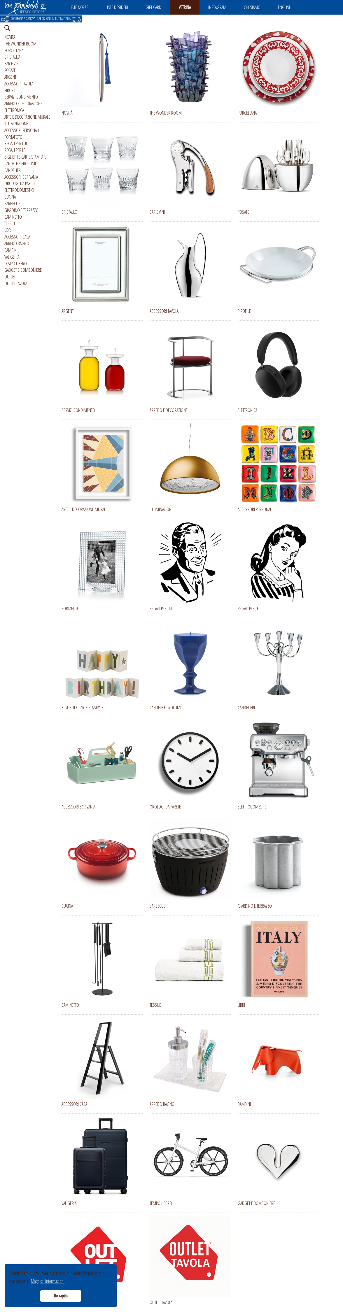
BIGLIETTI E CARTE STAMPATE (25, 157)
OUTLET (9, 276)
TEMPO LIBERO (15, 263)
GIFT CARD (153, 7)
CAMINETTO (13, 217)
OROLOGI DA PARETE (20, 183)
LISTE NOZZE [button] (78, 7)
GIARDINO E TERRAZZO (21, 210)
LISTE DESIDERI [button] (117, 7)
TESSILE (10, 223)
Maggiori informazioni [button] (47, 1281)
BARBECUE (12, 203)
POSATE (10, 70)
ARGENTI (10, 77)
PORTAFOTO (13, 137)
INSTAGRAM (217, 7)
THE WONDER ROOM (20, 44)
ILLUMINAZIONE (16, 123)
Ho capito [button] (61, 1296)
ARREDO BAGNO (16, 243)
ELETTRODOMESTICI (19, 190)
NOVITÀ (9, 37)
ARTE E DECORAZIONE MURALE (27, 117)
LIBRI (8, 230)
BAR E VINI (12, 63)
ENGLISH (284, 7)
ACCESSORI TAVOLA (18, 83)
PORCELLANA (13, 50)
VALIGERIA (11, 257)
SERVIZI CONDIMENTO (21, 97)
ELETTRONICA (14, 110)
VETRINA (185, 7)
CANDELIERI (13, 170)
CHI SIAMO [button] (252, 7)
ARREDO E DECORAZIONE (23, 103)
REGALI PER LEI (15, 150)
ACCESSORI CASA (17, 237)
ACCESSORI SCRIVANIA (21, 177)
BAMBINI (11, 250)
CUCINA (10, 197)
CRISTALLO (12, 57)
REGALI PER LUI (15, 143)
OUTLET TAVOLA (15, 283)
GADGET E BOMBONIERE (23, 270)
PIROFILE (11, 90)
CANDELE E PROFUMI (20, 163)
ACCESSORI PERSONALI (21, 130)
